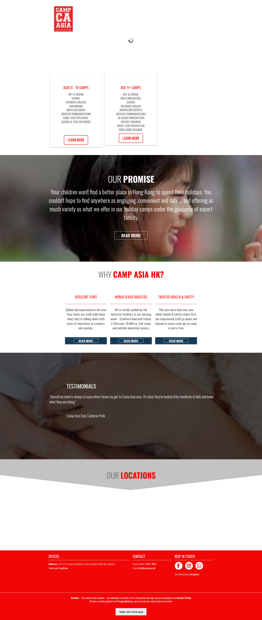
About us (110, 19)
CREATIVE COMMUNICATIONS (76, 114)
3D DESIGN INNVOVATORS (130, 118)
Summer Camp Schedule (135, 19)
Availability (94, 19)
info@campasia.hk (146, 568)
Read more (131, 235)
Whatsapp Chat (128, 8)
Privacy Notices (125, 601)
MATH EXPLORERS (76, 110)
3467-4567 (110, 8)
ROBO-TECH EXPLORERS (76, 118)
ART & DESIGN (76, 94)
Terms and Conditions (58, 568)
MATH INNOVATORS (131, 98)
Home (82, 19)
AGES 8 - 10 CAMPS (76, 87)
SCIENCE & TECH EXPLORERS (76, 122)
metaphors (194, 574)
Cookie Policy (183, 598)
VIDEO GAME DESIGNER (131, 130)
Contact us (160, 19)
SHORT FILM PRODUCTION (131, 126)
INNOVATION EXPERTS (130, 110)
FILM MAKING (76, 106)
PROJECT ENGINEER (131, 122)
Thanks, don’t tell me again (131, 611)
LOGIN (175, 8)
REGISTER (189, 8)
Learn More (76, 139)
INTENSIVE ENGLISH (76, 102)
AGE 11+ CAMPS (131, 87)
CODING (76, 98)
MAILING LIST (206, 8)
